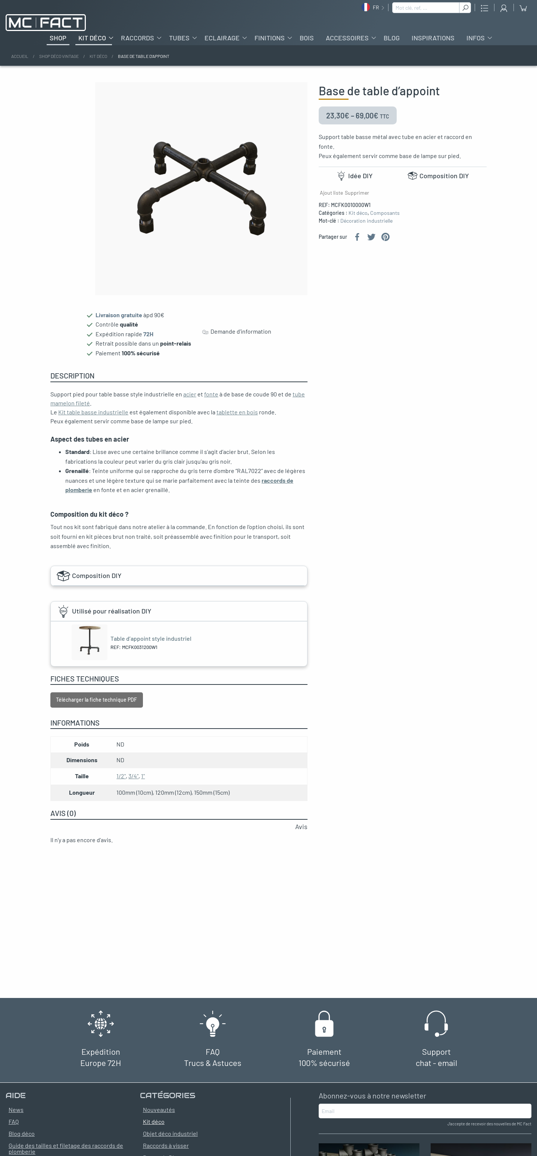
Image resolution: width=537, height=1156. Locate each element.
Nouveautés (159, 1109)
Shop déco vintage (59, 56)
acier (189, 394)
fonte (211, 394)
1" (143, 775)
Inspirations (433, 38)
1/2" (121, 775)
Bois (307, 38)
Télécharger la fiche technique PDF (96, 699)
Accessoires (347, 38)
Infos (475, 38)
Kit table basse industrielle (93, 411)
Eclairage (222, 38)
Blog (392, 38)
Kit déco (92, 38)
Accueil (19, 56)
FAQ (14, 1121)
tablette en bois (237, 411)
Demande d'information (236, 331)
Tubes (179, 38)
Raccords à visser (166, 1145)
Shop (58, 38)
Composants (385, 213)
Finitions (270, 38)
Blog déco (22, 1133)
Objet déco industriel (170, 1133)
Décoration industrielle (366, 220)
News (16, 1109)
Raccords (137, 38)
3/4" (133, 775)
